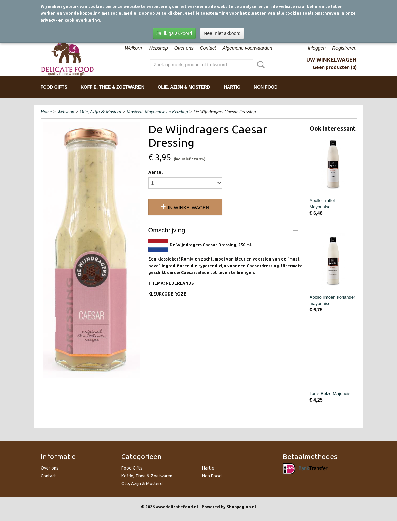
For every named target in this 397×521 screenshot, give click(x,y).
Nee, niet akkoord (222, 33)
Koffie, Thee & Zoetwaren (112, 87)
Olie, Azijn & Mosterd (184, 87)
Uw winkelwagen (331, 60)
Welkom (133, 48)
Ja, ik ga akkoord (174, 33)
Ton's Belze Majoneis (330, 393)
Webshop (158, 48)
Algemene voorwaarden (247, 48)
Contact (208, 48)
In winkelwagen (188, 207)
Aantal (155, 172)
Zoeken (259, 65)
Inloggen (317, 48)
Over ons (184, 48)
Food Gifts (54, 87)
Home (46, 111)
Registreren (344, 48)
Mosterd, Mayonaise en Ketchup (157, 111)
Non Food (265, 87)
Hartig (232, 87)
